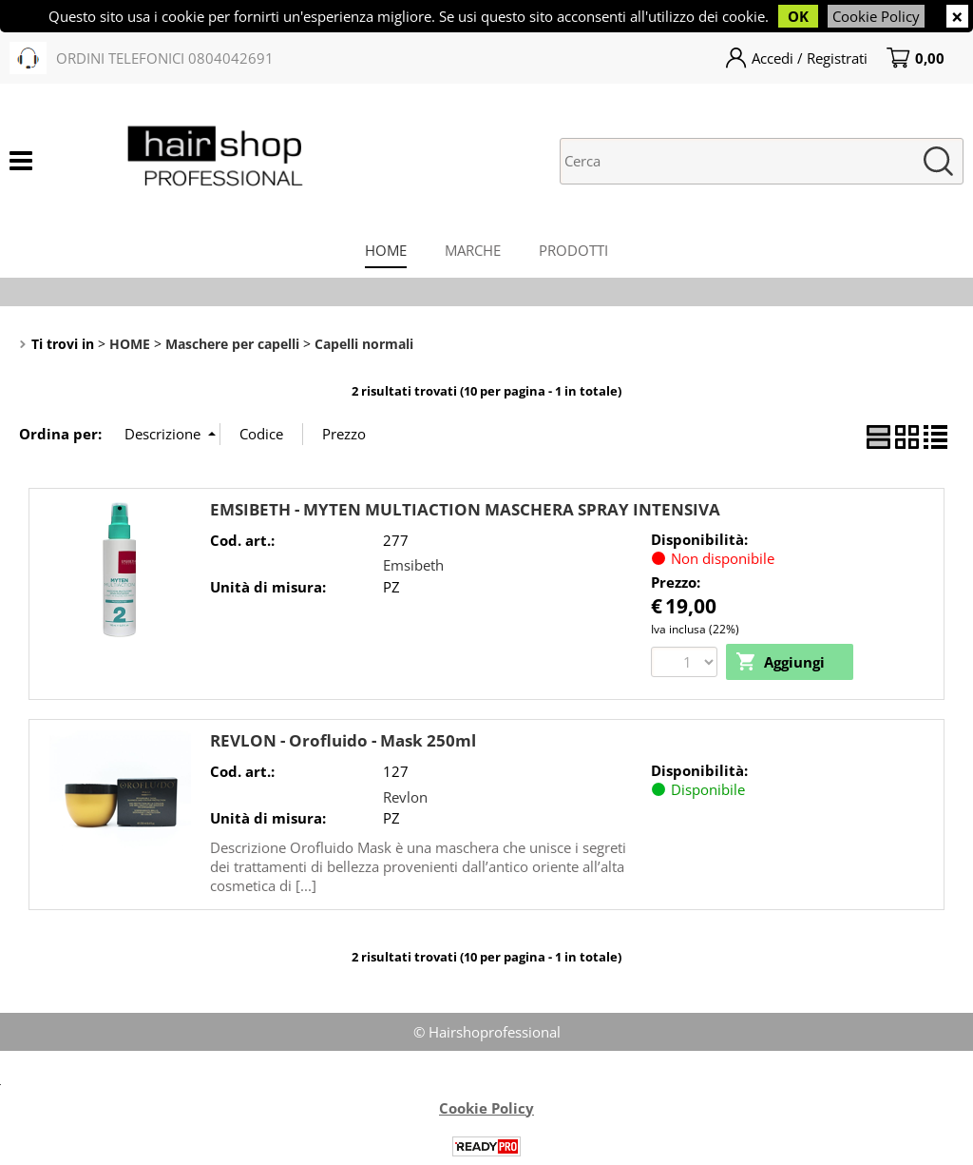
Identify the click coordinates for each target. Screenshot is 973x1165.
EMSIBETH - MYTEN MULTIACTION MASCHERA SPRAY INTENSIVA (465, 509)
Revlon (405, 796)
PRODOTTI (573, 250)
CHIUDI (957, 16)
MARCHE (473, 250)
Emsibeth (413, 564)
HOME (386, 250)
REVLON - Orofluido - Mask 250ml (343, 740)
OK (798, 16)
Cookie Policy (876, 16)
